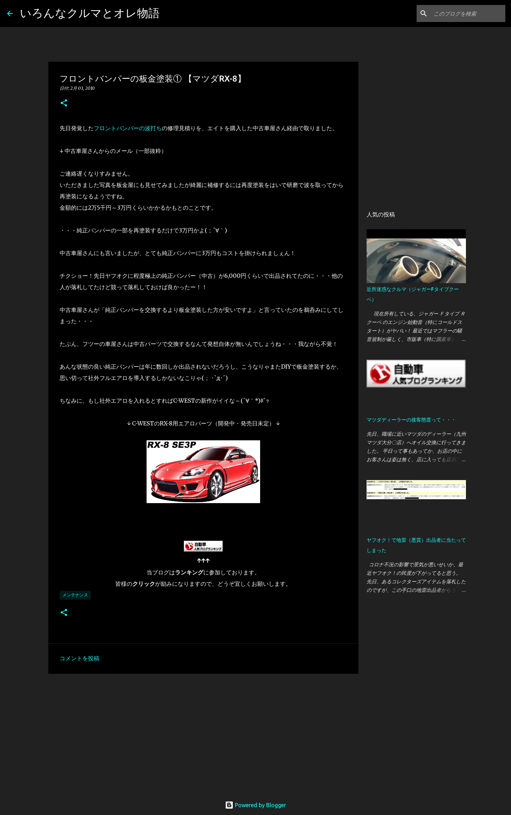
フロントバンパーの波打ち (128, 128)
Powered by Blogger (255, 805)
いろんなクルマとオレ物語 (90, 12)
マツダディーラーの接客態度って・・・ (411, 420)
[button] (64, 103)
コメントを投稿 (79, 658)
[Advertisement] (203, 734)
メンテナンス (75, 595)
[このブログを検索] (468, 13)
